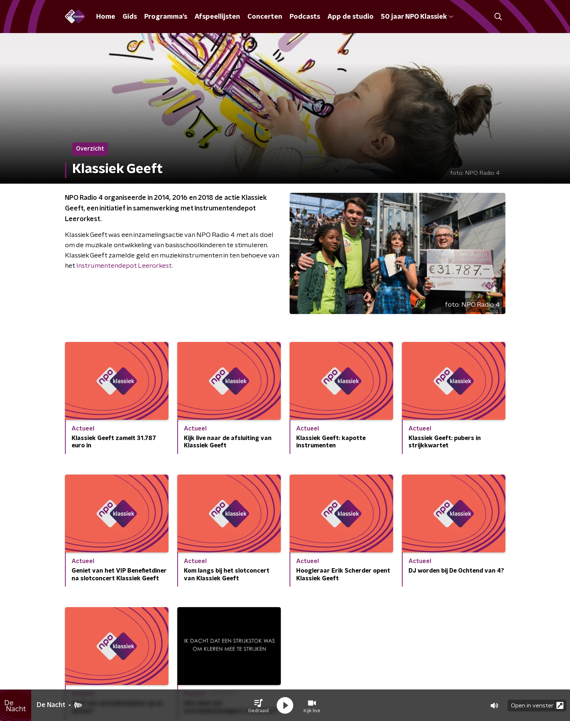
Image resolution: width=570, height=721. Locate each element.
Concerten (264, 17)
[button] (258, 705)
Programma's (165, 17)
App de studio (350, 17)
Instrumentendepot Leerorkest (124, 266)
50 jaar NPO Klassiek (417, 17)
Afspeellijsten (217, 17)
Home (105, 17)
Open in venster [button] (537, 705)
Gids (130, 17)
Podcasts (305, 17)
